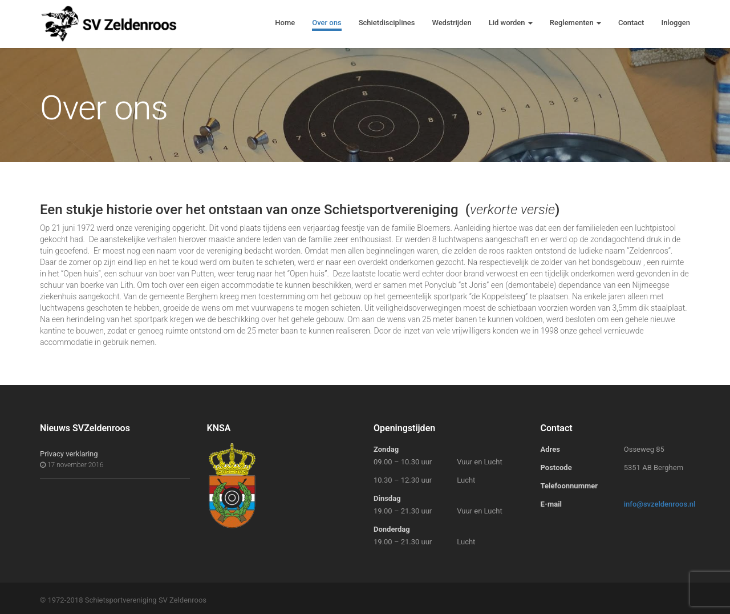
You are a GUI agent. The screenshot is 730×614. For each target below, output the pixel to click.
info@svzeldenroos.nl (660, 504)
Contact (631, 22)
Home (285, 22)
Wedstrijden (451, 22)
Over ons (326, 22)
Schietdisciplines (387, 22)
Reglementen (575, 22)
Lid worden (511, 22)
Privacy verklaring (69, 454)
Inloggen (675, 22)
